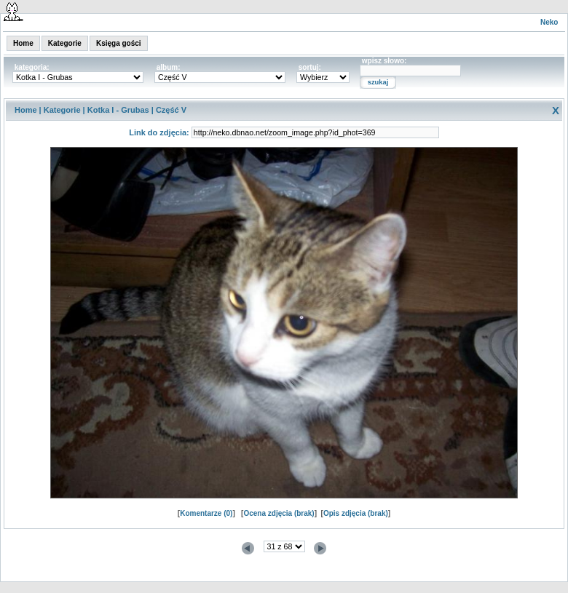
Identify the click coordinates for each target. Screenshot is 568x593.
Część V (171, 110)
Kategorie (65, 43)
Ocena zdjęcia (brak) (278, 513)
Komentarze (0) (206, 513)
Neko (549, 22)
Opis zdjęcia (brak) (355, 513)
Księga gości (118, 43)
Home (23, 43)
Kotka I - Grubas (118, 110)
